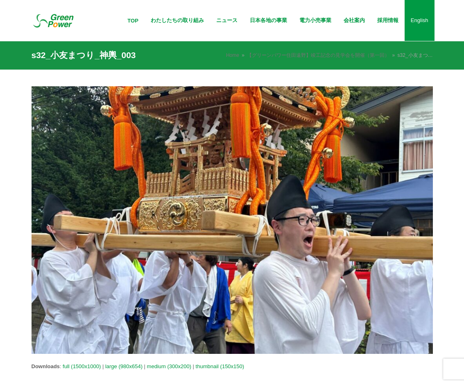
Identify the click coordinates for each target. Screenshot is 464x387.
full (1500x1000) (82, 366)
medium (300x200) (169, 366)
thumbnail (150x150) (220, 366)
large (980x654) (124, 366)
